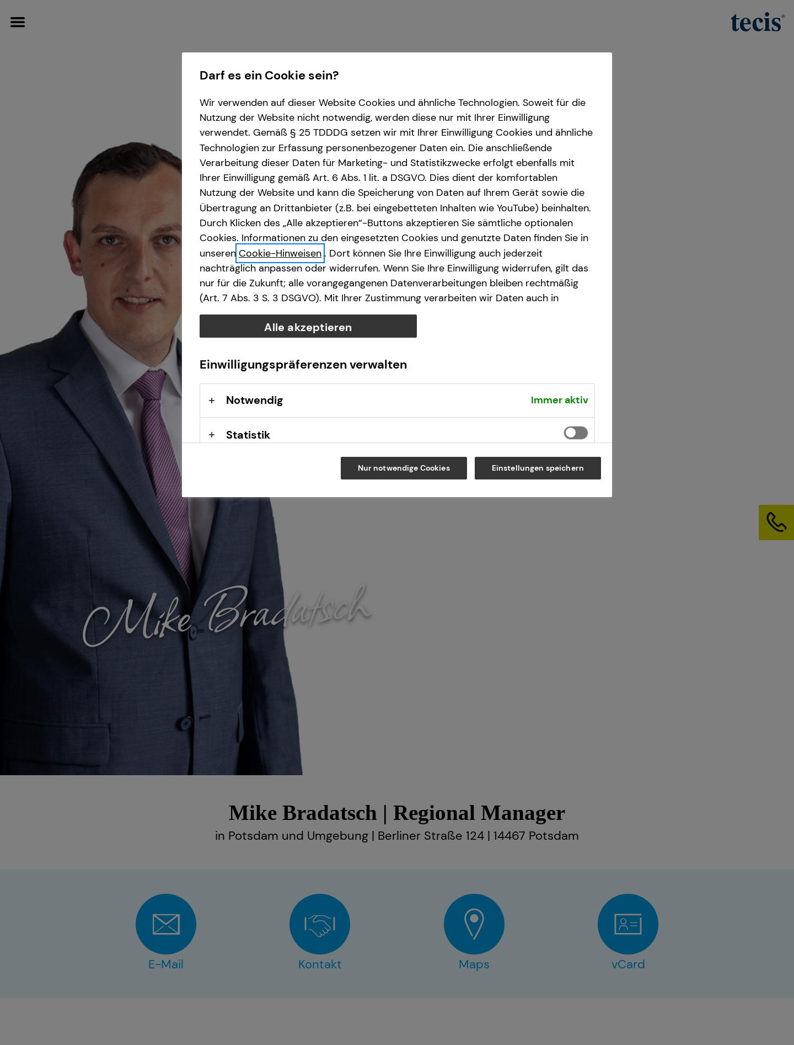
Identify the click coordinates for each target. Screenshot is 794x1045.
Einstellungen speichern (538, 468)
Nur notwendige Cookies (404, 468)
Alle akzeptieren (308, 327)
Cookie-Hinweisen (280, 253)
